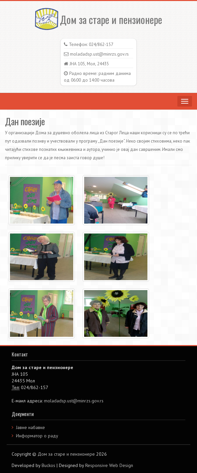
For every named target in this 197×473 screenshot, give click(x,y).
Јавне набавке (30, 427)
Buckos (48, 465)
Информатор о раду (37, 436)
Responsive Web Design (109, 465)
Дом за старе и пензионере (98, 19)
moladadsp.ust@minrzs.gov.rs (73, 401)
